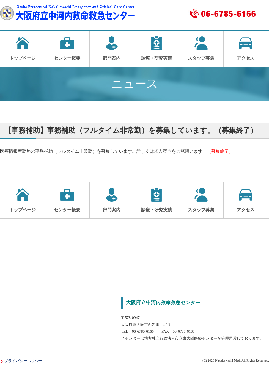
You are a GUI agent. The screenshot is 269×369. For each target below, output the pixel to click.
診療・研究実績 (156, 48)
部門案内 (112, 48)
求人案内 (163, 151)
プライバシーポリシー (23, 361)
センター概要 (67, 48)
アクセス (246, 48)
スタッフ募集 (201, 48)
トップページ (22, 48)
